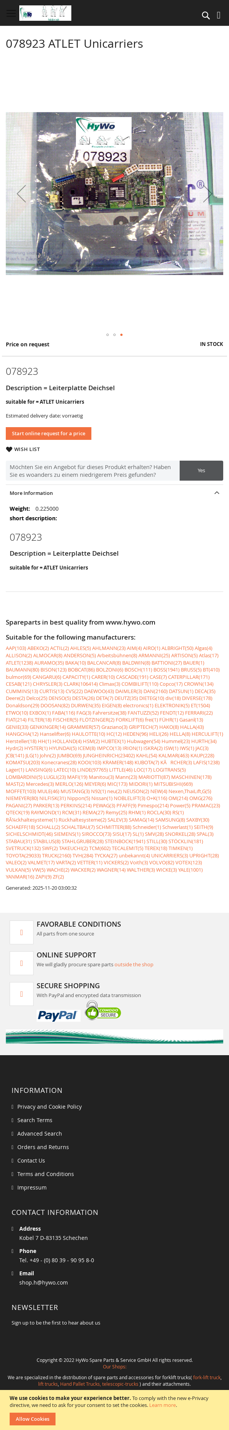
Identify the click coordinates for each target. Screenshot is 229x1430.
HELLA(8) (180, 733)
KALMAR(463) (173, 755)
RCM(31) (71, 812)
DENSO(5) (60, 698)
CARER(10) (103, 676)
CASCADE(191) (132, 676)
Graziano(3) (114, 726)
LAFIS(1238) (206, 762)
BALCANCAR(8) (104, 662)
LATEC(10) (65, 769)
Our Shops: (114, 1366)
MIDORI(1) (141, 783)
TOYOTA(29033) (23, 855)
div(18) (173, 698)
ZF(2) (58, 876)
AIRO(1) (151, 648)
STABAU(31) (19, 841)
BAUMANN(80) (22, 669)
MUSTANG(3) (75, 791)
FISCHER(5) (65, 719)
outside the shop (133, 964)
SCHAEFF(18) (20, 827)
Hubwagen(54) (143, 741)
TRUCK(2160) (56, 855)
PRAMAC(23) (206, 805)
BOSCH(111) (138, 669)
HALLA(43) (192, 726)
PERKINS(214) (76, 805)
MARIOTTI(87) (154, 776)
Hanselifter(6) (55, 733)
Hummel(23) (176, 741)
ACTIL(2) (59, 648)
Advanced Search (39, 1133)
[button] (21, 193)
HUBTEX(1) (113, 741)
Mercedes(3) (40, 783)
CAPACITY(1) (76, 676)
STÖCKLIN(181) (185, 841)
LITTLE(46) (121, 769)
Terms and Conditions (45, 1174)
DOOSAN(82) (55, 705)
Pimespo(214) (153, 805)
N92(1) (98, 791)
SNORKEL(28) (180, 833)
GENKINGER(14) (48, 726)
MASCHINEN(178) (191, 776)
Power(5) (180, 805)
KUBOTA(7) (147, 762)
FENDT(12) (172, 712)
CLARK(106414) (81, 683)
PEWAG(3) (104, 805)
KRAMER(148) (118, 762)
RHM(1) (137, 812)
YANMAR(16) (20, 876)
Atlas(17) (209, 655)
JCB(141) (15, 755)
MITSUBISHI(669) (173, 783)
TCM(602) (100, 848)
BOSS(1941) (166, 669)
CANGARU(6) (46, 676)
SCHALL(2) (48, 827)
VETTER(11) (90, 862)
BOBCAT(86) (81, 669)
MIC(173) (117, 783)
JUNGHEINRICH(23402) (109, 755)
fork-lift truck (207, 1377)
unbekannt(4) (134, 855)
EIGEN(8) (112, 705)
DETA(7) (104, 698)
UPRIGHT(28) (204, 855)
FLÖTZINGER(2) (96, 719)
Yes (201, 470)
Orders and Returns (43, 1147)
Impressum (32, 1187)
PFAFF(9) (126, 805)
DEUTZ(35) (126, 698)
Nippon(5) (78, 798)
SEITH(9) (203, 827)
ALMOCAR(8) (47, 655)
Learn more (162, 1405)
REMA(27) (93, 812)
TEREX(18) (156, 848)
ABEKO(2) (38, 648)
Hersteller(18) (21, 741)
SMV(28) (154, 833)
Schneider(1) (147, 827)
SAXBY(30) (197, 819)
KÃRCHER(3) (176, 762)
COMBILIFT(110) (139, 683)
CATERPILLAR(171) (189, 676)
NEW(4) (158, 791)
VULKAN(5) (18, 869)
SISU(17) (122, 833)
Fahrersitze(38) (109, 712)
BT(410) (211, 669)
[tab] (114, 492)
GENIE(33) (17, 726)
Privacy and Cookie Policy (49, 1106)
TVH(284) (82, 855)
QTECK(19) (18, 812)
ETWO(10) (17, 712)
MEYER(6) (95, 783)
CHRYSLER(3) (47, 683)
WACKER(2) (83, 869)
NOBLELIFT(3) (129, 798)
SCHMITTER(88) (113, 827)
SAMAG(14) (141, 819)
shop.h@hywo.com (43, 1282)
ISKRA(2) (153, 748)
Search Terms (34, 1120)
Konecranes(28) (59, 762)
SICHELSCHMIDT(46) (29, 833)
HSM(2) (91, 741)
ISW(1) (171, 748)
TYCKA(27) (106, 855)
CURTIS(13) (51, 691)
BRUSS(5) (191, 669)
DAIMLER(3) (128, 691)
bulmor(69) (18, 676)
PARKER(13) (46, 805)
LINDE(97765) (92, 769)
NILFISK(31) (52, 798)
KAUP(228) (202, 755)
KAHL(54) (146, 755)
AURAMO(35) (49, 662)
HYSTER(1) (36, 748)
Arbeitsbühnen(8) (117, 655)
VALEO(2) (16, 862)
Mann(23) (126, 776)
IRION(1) (132, 748)
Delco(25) (36, 698)
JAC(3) (202, 748)
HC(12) (114, 733)
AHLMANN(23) (109, 648)
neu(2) (114, 791)
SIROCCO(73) (96, 833)
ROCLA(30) (159, 812)
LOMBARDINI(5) (24, 776)
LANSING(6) (38, 769)
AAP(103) (16, 648)
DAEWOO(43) (99, 691)
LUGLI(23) (55, 776)
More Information (31, 492)
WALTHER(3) (141, 869)
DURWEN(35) (86, 705)
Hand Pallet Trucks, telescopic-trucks (99, 1384)
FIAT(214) (16, 719)
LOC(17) (143, 769)
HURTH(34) (204, 741)
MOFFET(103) (21, 791)
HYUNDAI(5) (63, 748)
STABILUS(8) (47, 841)
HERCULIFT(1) (207, 733)
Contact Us (31, 1160)
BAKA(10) (75, 662)
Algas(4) (203, 648)
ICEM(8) (87, 748)
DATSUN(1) (181, 691)
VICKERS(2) (116, 862)
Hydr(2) (14, 748)
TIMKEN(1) (180, 848)
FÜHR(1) (168, 719)
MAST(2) (15, 783)
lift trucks (48, 1384)
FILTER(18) (40, 719)
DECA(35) (205, 691)
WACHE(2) (58, 869)
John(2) (48, 755)
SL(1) (138, 833)
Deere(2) (15, 698)
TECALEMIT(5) (127, 848)
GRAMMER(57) (83, 726)
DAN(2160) (155, 691)
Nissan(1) (102, 798)
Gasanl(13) (191, 719)
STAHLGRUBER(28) (83, 841)
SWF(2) (50, 848)
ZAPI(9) (43, 876)
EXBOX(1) (40, 712)
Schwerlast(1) (177, 827)
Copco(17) (171, 683)
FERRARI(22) (199, 712)
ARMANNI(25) (154, 655)
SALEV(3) (118, 819)
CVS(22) (74, 691)
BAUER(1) (193, 662)
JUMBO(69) (69, 755)
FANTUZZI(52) (143, 712)
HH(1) (44, 741)
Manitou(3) (101, 776)
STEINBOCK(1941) (125, 841)
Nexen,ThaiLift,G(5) (189, 791)
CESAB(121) (19, 683)
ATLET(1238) (19, 662)
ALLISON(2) (19, 655)
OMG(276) (200, 798)
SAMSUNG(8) (170, 819)
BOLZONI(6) (109, 669)
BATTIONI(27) (167, 662)
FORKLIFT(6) (130, 719)
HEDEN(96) (135, 733)
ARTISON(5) (184, 655)
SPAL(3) (205, 833)
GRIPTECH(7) (143, 726)
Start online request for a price (48, 433)
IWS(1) (187, 748)
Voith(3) (139, 862)
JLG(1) (32, 755)
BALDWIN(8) (136, 662)
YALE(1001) (190, 869)
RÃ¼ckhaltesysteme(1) (31, 819)
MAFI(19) (77, 776)
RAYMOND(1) (46, 812)
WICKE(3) (166, 869)
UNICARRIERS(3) (169, 855)
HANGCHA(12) (22, 733)
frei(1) (151, 719)
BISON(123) (53, 669)
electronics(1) (138, 705)
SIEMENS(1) (67, 833)
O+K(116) (156, 798)
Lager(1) (15, 769)
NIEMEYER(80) (22, 798)
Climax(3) (109, 683)
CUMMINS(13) (22, 691)
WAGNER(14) (111, 869)
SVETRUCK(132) (23, 848)
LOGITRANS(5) (169, 769)
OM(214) (178, 798)
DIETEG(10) (151, 698)
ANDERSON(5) (80, 655)
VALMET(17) (41, 862)
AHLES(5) (80, 648)
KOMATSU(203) (23, 762)
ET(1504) (200, 705)
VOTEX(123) (188, 862)
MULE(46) (48, 791)
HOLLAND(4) (67, 741)
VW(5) (38, 869)
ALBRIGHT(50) (178, 648)
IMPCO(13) (109, 748)
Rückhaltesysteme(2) (82, 819)
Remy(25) (116, 812)
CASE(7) (158, 676)
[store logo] (45, 13)
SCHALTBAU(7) (78, 827)
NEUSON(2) (136, 791)
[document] (115, 1410)
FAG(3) (83, 712)
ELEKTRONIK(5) (172, 705)
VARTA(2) (66, 862)
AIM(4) (134, 648)
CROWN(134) (199, 683)
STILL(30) (156, 841)
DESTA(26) (83, 698)
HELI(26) (158, 733)
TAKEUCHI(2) (73, 848)
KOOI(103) (89, 762)
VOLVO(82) (161, 862)
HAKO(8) (169, 726)
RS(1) (178, 812)
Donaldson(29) (22, 705)
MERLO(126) (69, 783)
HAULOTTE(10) (88, 733)
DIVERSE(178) (197, 698)
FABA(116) (63, 712)
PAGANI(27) (19, 805)
